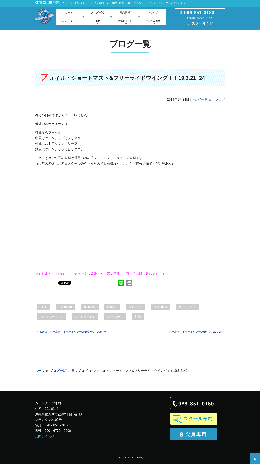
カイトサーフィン (51, 316)
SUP (97, 21)
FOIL (43, 306)
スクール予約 (202, 23)
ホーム (69, 12)
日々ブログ (217, 99)
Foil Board (65, 306)
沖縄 (138, 316)
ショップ (152, 12)
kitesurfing (160, 306)
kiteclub (112, 306)
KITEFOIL (135, 306)
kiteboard (90, 306)
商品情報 (125, 12)
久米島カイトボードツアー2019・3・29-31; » (196, 331)
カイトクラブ (187, 306)
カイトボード (69, 21)
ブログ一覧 (97, 12)
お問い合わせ (44, 436)
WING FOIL (125, 21)
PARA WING (152, 21)
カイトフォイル (85, 316)
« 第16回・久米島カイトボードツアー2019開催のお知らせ (71, 331)
